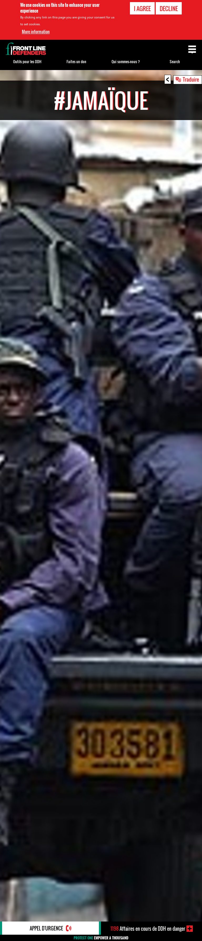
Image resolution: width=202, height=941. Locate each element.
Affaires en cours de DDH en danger (147, 928)
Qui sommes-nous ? (126, 61)
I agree (142, 8)
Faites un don (76, 61)
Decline (169, 8)
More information (36, 31)
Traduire (191, 79)
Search (175, 61)
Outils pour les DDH (27, 61)
